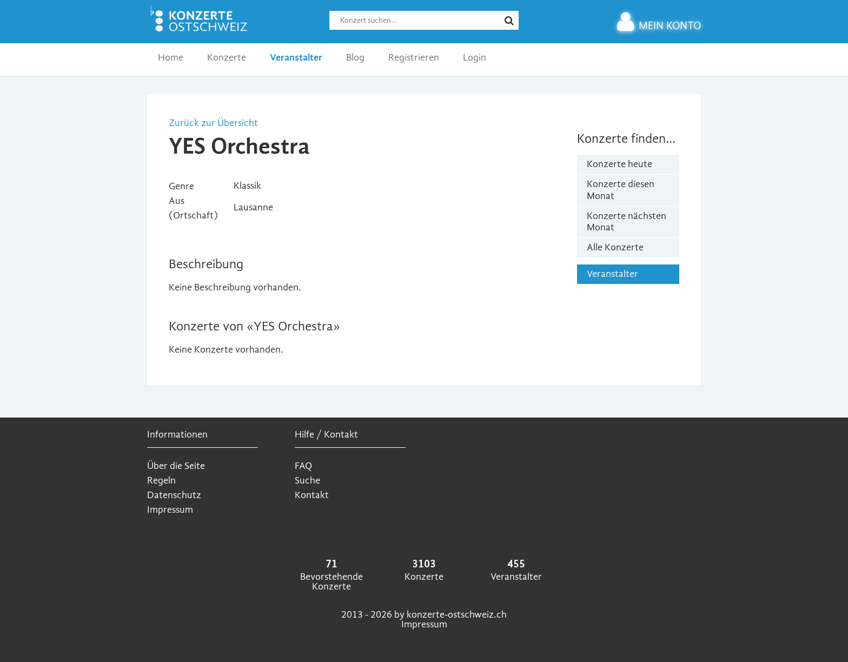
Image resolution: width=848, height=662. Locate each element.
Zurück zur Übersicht (213, 123)
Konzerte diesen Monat (620, 190)
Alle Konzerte (615, 247)
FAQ (303, 466)
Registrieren (413, 57)
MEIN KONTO (659, 25)
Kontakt (312, 495)
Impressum (170, 509)
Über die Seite (176, 466)
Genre (181, 186)
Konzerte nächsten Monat (626, 222)
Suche (307, 480)
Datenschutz (174, 495)
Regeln (161, 480)
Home (170, 57)
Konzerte (226, 57)
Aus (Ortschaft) (193, 208)
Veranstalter (296, 57)
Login (474, 57)
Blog (355, 57)
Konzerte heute (619, 164)
